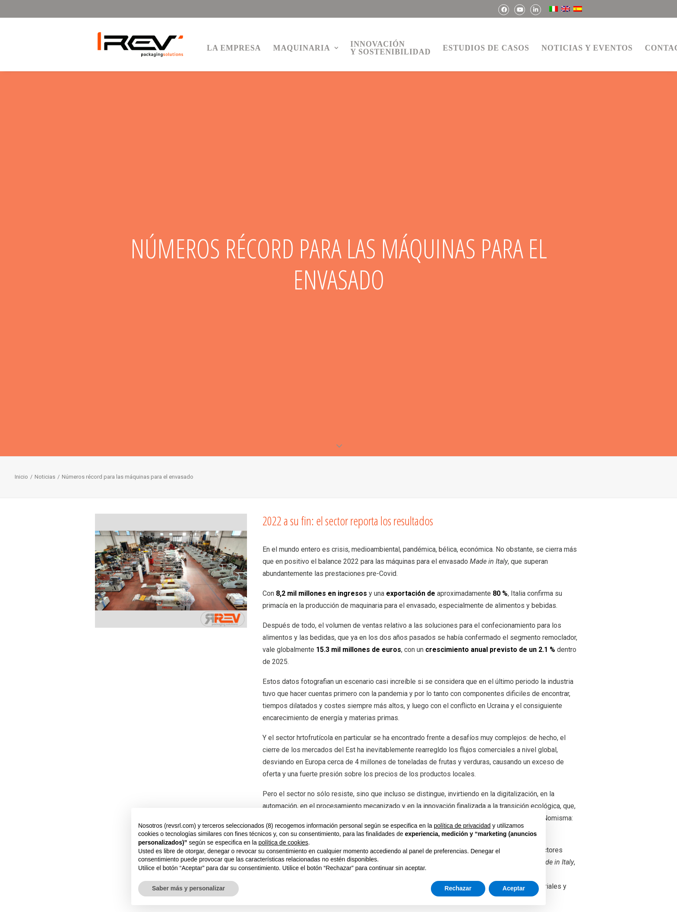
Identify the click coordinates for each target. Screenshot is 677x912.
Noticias (45, 474)
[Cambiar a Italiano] (552, 9)
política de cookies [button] (283, 842)
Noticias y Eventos (587, 48)
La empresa (234, 48)
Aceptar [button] (514, 888)
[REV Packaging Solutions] (140, 44)
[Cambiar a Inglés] (565, 9)
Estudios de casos (486, 48)
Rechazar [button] (458, 888)
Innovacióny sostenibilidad (390, 48)
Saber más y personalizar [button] (188, 888)
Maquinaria (305, 48)
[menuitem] (503, 9)
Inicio (21, 474)
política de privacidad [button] (462, 825)
